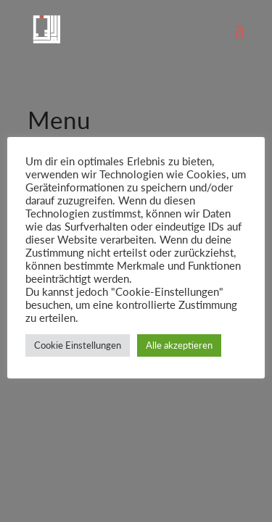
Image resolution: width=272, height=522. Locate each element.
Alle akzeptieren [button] (179, 345)
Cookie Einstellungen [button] (77, 345)
